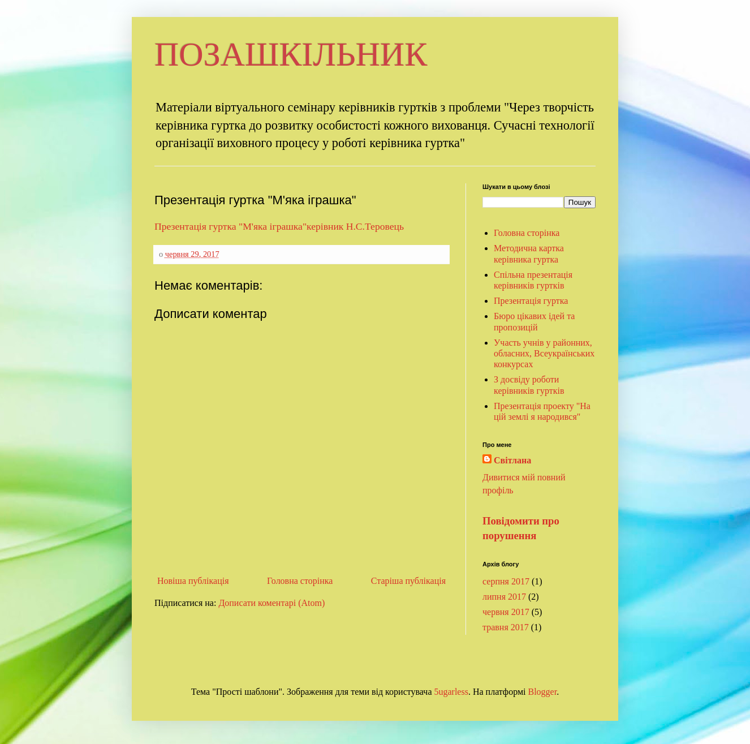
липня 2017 (504, 596)
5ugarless (451, 691)
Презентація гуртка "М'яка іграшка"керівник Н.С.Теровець (279, 226)
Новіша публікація (193, 581)
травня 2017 (505, 627)
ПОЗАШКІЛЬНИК (290, 54)
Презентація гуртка (531, 301)
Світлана (512, 460)
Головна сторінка (300, 581)
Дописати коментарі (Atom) (271, 603)
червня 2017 (505, 612)
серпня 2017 (505, 581)
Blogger (542, 691)
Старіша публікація (408, 581)
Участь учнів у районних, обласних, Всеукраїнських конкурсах (544, 353)
